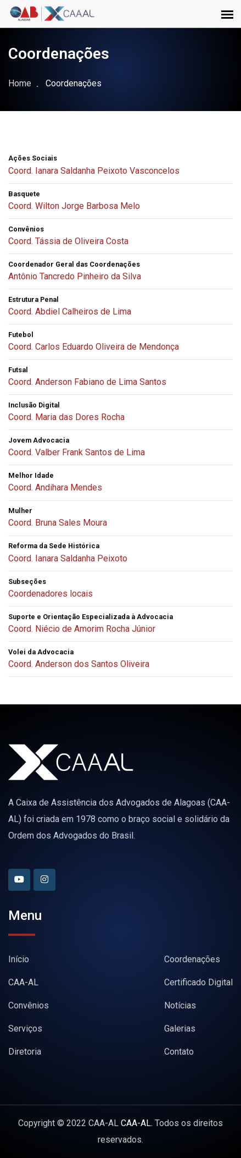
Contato (179, 1051)
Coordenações (192, 959)
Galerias (179, 1028)
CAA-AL (23, 982)
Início (18, 959)
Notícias (180, 1005)
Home (19, 83)
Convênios (28, 1005)
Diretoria (24, 1051)
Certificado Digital (198, 982)
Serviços (25, 1028)
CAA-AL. (137, 1123)
